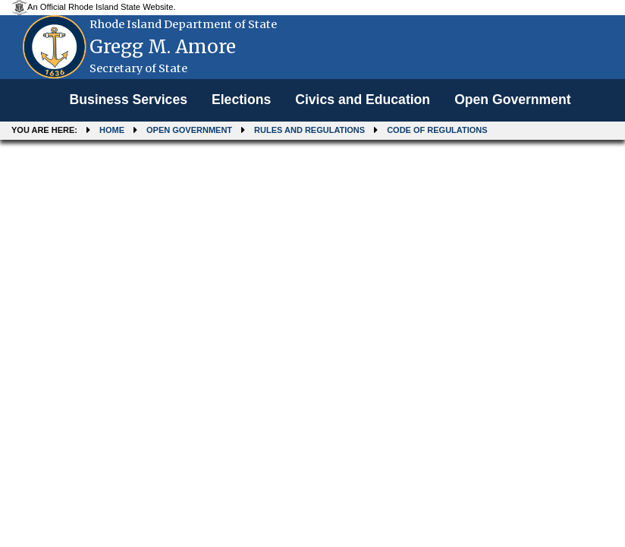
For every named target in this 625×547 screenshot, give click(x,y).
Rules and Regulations (309, 129)
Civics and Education (362, 99)
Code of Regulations (437, 129)
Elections (241, 99)
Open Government (512, 99)
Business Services (128, 99)
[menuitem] (128, 100)
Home (111, 129)
